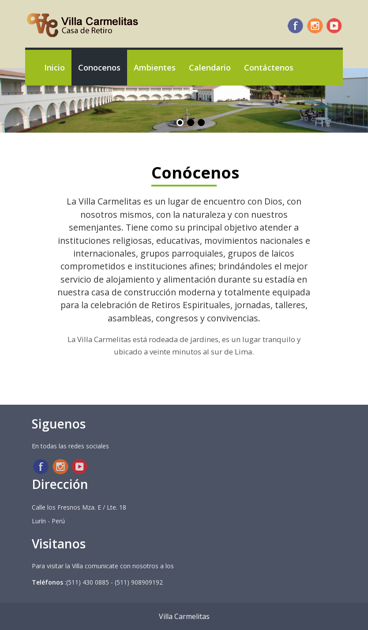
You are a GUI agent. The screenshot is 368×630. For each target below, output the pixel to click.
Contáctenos (268, 67)
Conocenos (99, 67)
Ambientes (155, 67)
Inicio (54, 67)
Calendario (210, 67)
